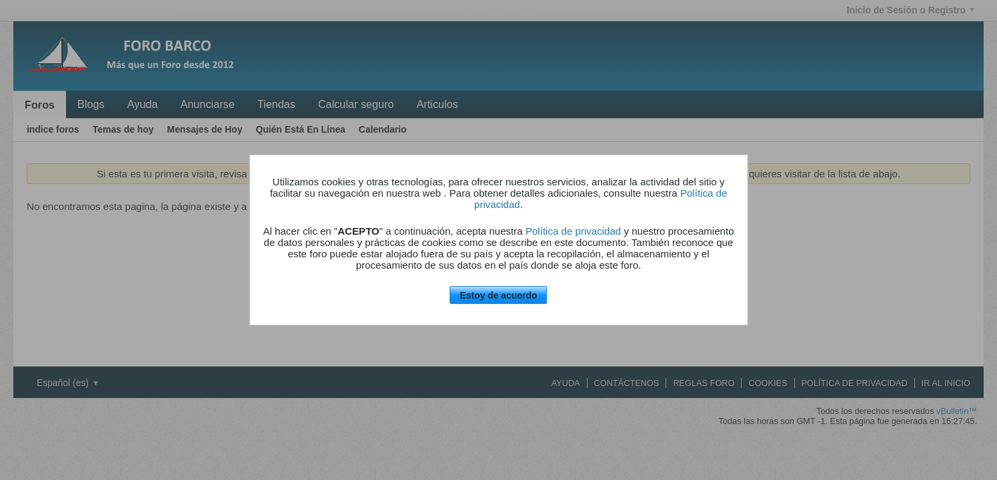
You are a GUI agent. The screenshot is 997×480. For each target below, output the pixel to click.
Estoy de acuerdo (499, 295)
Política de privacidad (573, 231)
